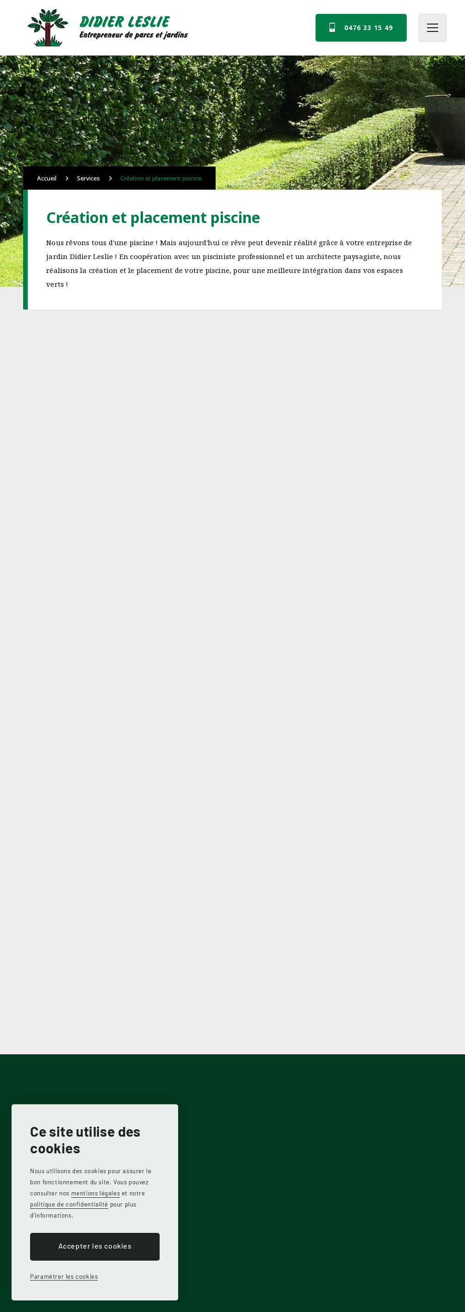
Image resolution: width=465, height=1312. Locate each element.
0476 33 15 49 (368, 27)
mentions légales (95, 1193)
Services (88, 178)
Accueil (46, 178)
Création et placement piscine (161, 178)
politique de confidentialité (69, 1204)
